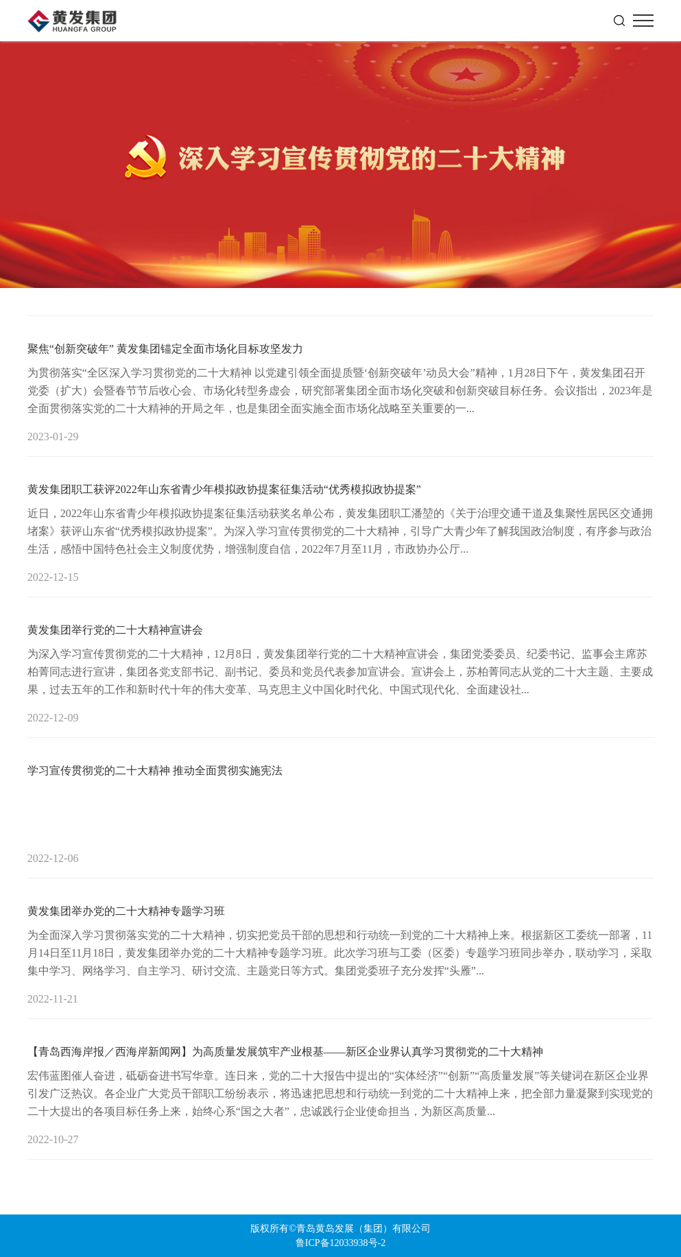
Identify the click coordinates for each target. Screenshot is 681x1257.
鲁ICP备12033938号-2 (340, 1243)
